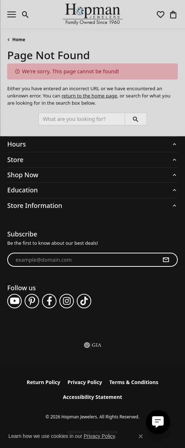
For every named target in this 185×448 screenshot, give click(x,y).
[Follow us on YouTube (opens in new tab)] (14, 301)
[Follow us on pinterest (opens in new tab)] (32, 301)
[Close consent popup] (141, 436)
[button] (25, 14)
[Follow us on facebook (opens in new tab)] (49, 301)
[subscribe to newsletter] (166, 259)
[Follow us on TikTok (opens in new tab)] (84, 301)
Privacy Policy (85, 382)
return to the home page (89, 95)
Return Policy (43, 382)
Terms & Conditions (133, 382)
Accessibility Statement (92, 396)
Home (18, 39)
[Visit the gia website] (92, 345)
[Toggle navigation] (12, 14)
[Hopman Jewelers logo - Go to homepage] (92, 14)
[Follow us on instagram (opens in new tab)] (66, 301)
